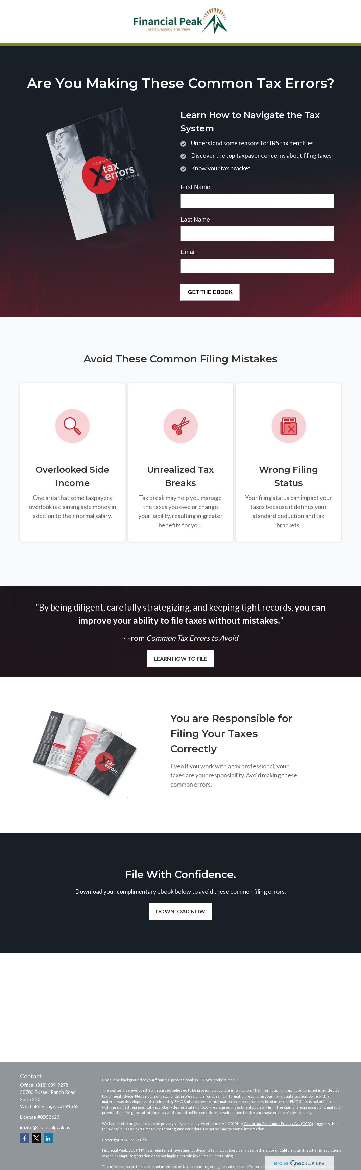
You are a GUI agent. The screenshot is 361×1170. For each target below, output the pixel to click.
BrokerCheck (225, 1080)
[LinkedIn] (48, 1138)
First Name (195, 187)
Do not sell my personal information (233, 1129)
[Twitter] (36, 1138)
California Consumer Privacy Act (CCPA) (278, 1123)
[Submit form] (210, 292)
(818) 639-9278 (52, 1085)
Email (188, 252)
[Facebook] (24, 1138)
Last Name (195, 219)
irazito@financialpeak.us (45, 1127)
